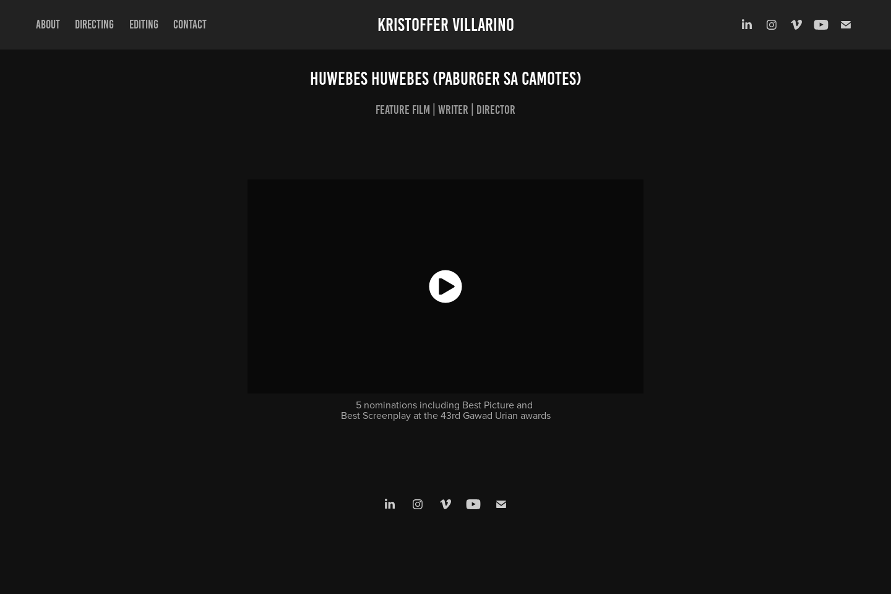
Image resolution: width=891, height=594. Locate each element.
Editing (143, 24)
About (48, 24)
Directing (94, 24)
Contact (190, 24)
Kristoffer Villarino (445, 25)
